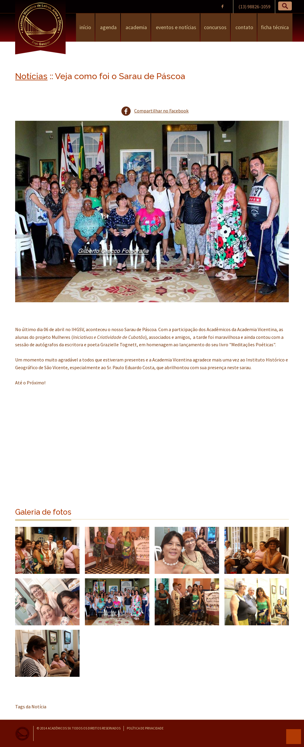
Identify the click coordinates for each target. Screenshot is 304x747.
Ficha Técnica (275, 27)
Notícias (31, 76)
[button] (285, 5)
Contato (243, 27)
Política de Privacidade (145, 728)
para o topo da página (293, 736)
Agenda (108, 27)
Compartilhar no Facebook (161, 111)
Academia (135, 27)
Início (85, 27)
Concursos (215, 27)
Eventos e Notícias (175, 27)
